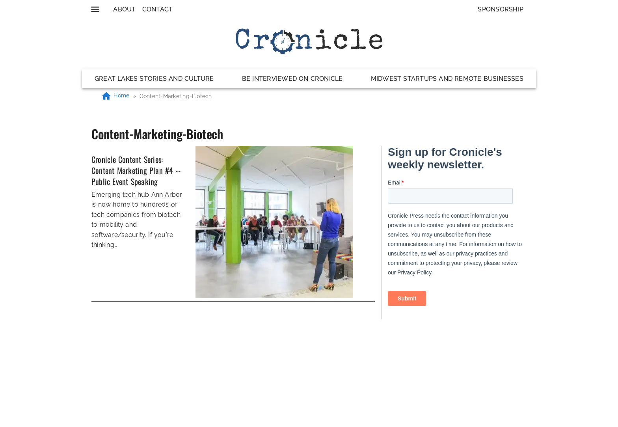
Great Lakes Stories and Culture (154, 78)
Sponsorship (500, 9)
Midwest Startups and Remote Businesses (447, 78)
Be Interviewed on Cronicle (292, 78)
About (124, 9)
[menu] (95, 9)
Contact (157, 9)
